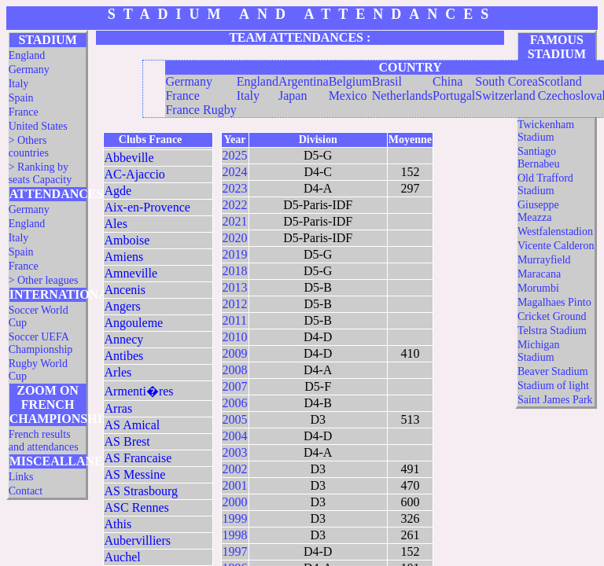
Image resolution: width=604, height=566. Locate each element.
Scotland (560, 81)
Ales (116, 223)
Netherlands (402, 95)
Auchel (123, 557)
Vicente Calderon (556, 246)
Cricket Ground (551, 316)
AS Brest (127, 441)
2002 (235, 469)
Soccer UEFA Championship (41, 343)
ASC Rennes (137, 507)
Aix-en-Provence (147, 207)
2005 (235, 419)
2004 (235, 436)
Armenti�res (139, 391)
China (447, 81)
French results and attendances (44, 440)
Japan (292, 95)
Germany (29, 69)
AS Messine (135, 474)
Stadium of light (553, 385)
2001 (235, 485)
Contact (26, 491)
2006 (235, 403)
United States (38, 126)
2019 (235, 254)
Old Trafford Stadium (545, 184)
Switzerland (505, 95)
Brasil (387, 81)
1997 (235, 551)
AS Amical (132, 425)
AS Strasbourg (142, 491)
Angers (123, 306)
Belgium (350, 81)
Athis (118, 524)
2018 (235, 270)
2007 (235, 386)
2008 (235, 370)
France (24, 112)
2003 (235, 452)
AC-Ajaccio (135, 174)
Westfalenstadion (555, 231)
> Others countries (29, 146)
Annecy (124, 339)
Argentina (303, 81)
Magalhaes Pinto (554, 302)
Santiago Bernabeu (538, 157)
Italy (19, 84)
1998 (235, 535)
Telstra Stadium (552, 330)
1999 (235, 518)
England (27, 55)
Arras (119, 408)
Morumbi (538, 288)
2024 (235, 171)
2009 (235, 353)
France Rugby (200, 109)
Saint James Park (555, 400)
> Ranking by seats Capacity (40, 173)
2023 (235, 188)
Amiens (124, 256)
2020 (235, 237)
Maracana (539, 274)
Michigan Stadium (538, 351)
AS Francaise (138, 458)
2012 (235, 304)
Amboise (127, 240)
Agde (118, 190)
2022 (235, 204)
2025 (235, 155)
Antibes (124, 355)
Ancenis (125, 289)
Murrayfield (544, 260)
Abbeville (129, 157)
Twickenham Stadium (545, 131)
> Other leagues (44, 280)
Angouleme (134, 322)
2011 (235, 320)
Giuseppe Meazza (538, 211)
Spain (21, 98)
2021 (235, 221)
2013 (235, 287)
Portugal (454, 95)
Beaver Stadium (552, 371)
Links (21, 477)
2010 (235, 337)
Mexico (348, 95)
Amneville (131, 273)
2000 (235, 502)
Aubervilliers (138, 540)
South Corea (506, 81)
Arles (118, 372)
